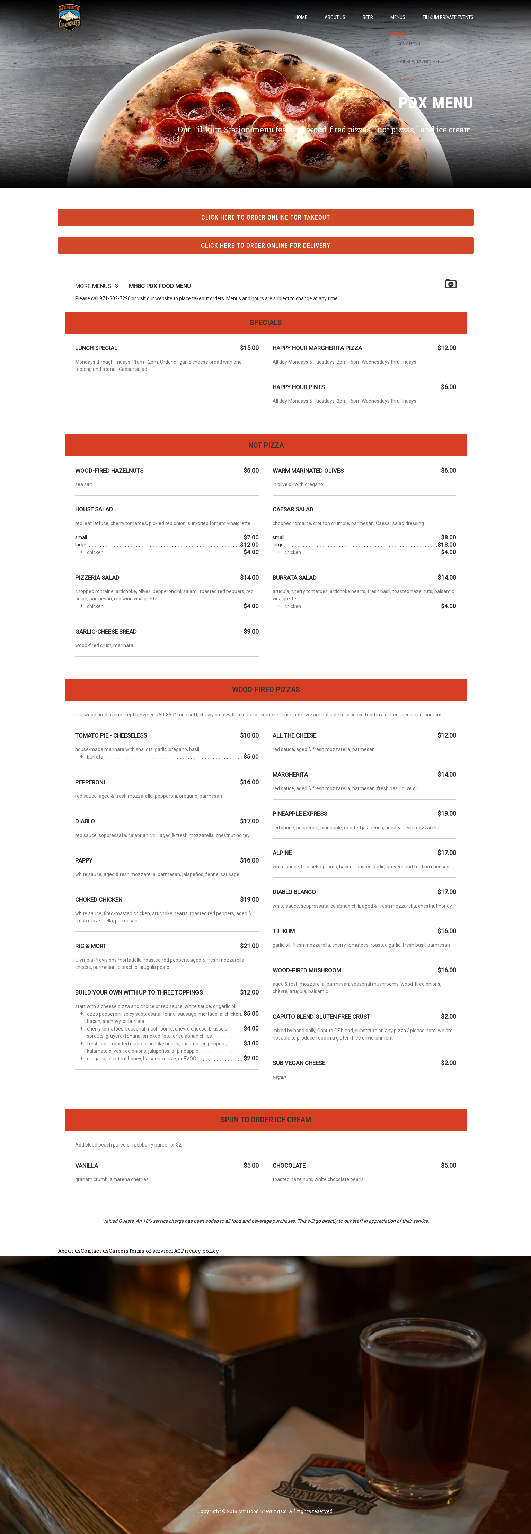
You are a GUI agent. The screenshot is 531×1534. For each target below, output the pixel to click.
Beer (368, 17)
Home (301, 17)
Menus (397, 17)
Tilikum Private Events (448, 17)
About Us (335, 17)
